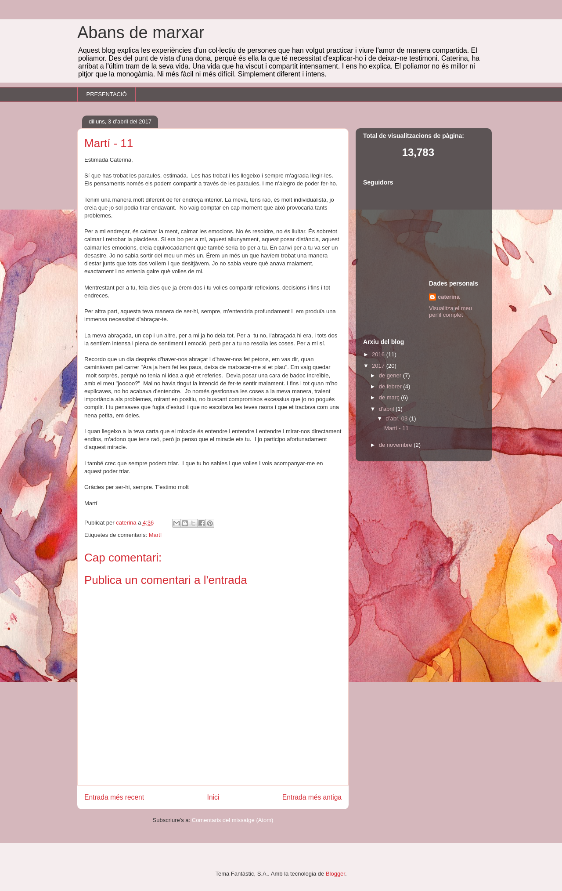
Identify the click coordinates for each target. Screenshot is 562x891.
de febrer (391, 386)
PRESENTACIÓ (106, 94)
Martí (155, 535)
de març (390, 397)
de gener (391, 375)
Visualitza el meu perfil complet (450, 311)
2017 (379, 365)
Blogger (335, 873)
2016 (379, 354)
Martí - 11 (396, 428)
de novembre (396, 445)
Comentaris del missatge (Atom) (233, 820)
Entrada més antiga (312, 797)
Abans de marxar (140, 32)
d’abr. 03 (397, 418)
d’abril (387, 409)
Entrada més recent (114, 797)
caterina (449, 296)
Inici (213, 797)
